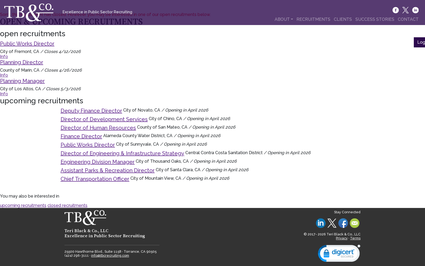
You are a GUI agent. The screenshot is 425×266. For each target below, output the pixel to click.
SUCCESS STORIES (374, 19)
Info (4, 56)
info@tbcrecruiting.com (110, 255)
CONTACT (408, 19)
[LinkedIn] (416, 10)
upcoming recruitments (23, 205)
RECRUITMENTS (313, 19)
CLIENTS (343, 19)
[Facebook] (396, 10)
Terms (355, 238)
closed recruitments (67, 205)
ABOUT (282, 19)
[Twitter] (406, 10)
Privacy (342, 238)
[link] (339, 254)
